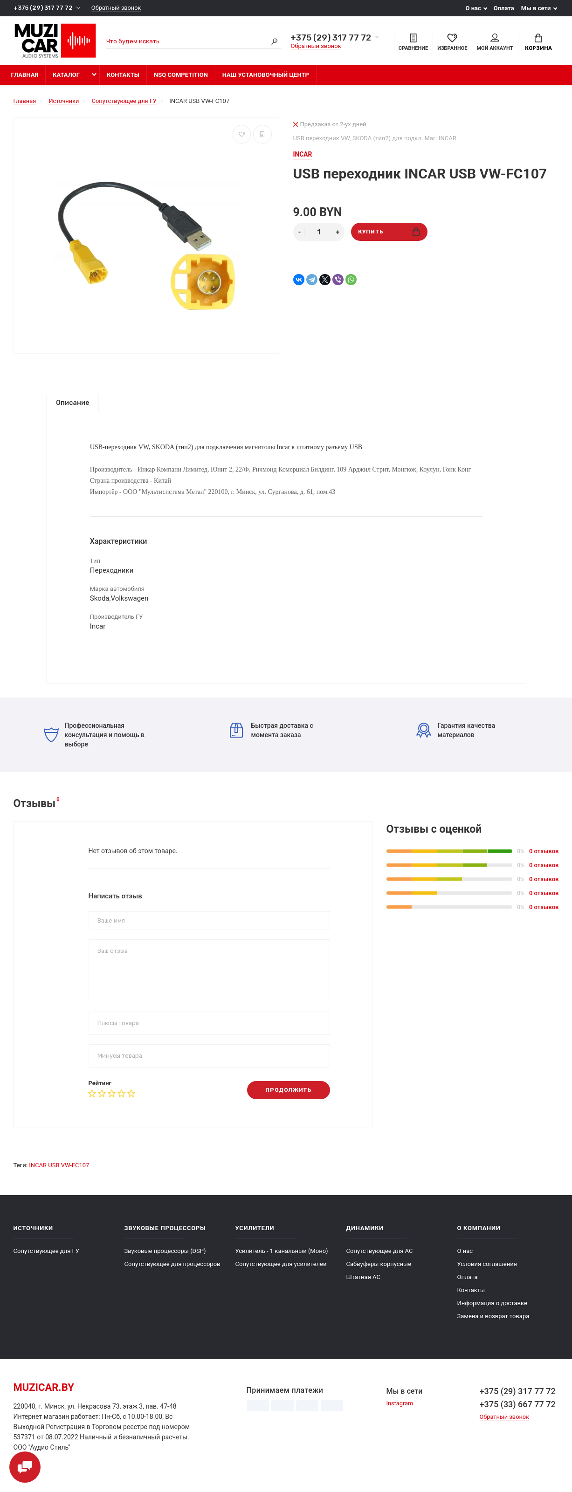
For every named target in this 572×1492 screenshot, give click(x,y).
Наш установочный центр (265, 75)
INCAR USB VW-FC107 (59, 1173)
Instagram (399, 1411)
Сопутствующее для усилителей (281, 1271)
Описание (72, 404)
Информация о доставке (492, 1310)
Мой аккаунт (494, 42)
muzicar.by (44, 1395)
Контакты (123, 75)
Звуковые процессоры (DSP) (165, 1258)
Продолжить (288, 1098)
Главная (25, 75)
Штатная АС (363, 1284)
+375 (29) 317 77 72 (43, 8)
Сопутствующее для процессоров (172, 1271)
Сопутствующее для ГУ (46, 1258)
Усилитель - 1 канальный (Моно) (281, 1258)
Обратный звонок (117, 8)
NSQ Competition (181, 75)
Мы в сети (536, 8)
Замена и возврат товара (493, 1324)
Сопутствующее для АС (379, 1258)
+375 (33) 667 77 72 (518, 1412)
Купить (389, 232)
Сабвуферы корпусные (379, 1271)
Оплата (504, 8)
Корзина (538, 42)
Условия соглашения (487, 1271)
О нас (473, 8)
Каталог (66, 75)
